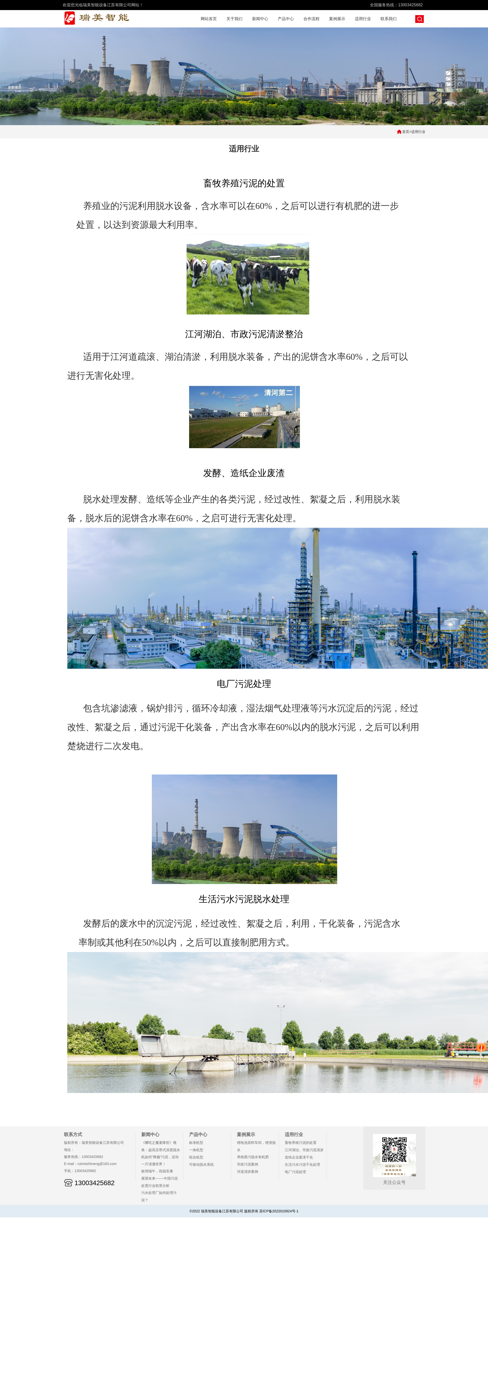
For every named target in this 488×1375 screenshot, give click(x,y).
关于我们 (234, 19)
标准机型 (196, 1143)
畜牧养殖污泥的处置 (301, 1143)
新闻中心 (260, 19)
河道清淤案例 (247, 1172)
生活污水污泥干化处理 (302, 1164)
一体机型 (196, 1150)
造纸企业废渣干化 (299, 1157)
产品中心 (286, 19)
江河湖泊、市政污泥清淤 (304, 1150)
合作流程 (311, 19)
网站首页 (209, 19)
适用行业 (363, 19)
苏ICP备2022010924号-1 (279, 1211)
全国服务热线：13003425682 (396, 5)
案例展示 (337, 19)
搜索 (419, 19)
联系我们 (388, 19)
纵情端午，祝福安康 (157, 1171)
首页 (405, 132)
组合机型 (196, 1157)
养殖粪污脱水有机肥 (253, 1157)
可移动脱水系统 (201, 1164)
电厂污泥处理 (295, 1172)
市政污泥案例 (247, 1164)
